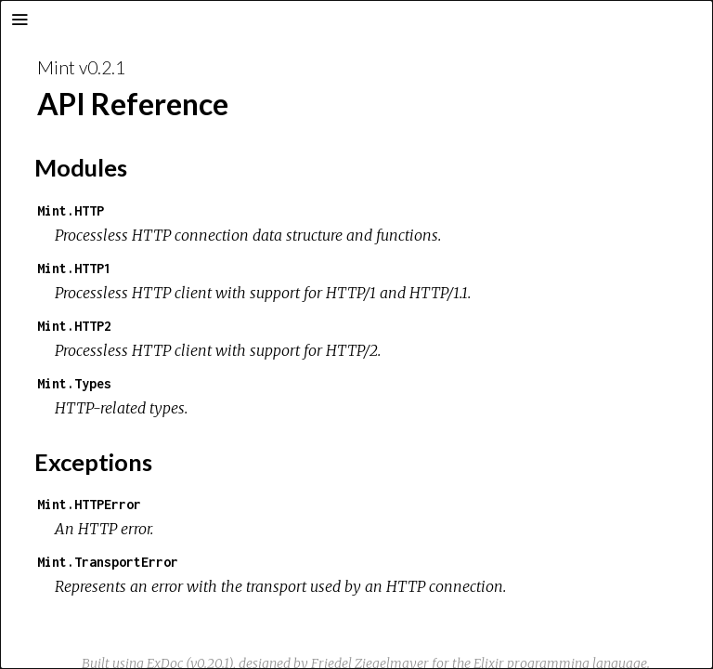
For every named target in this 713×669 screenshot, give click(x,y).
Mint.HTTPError (89, 504)
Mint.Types (74, 383)
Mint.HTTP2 (74, 326)
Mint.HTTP (70, 210)
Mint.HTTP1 (74, 268)
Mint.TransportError (107, 562)
